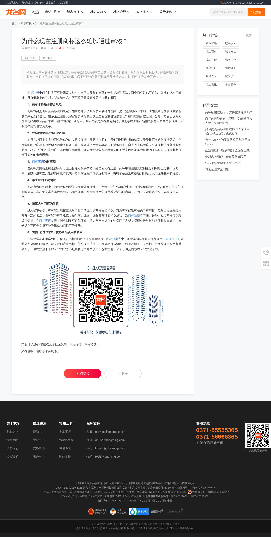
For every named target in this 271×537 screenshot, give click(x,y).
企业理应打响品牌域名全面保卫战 (227, 150)
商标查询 (38, 161)
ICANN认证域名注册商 (74, 496)
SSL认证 (175, 528)
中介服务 (230, 84)
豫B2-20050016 (177, 492)
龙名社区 (63, 2)
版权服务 (129, 528)
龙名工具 (65, 432)
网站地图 (65, 456)
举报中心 (39, 440)
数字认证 (230, 43)
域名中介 (230, 60)
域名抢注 (230, 51)
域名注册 (211, 60)
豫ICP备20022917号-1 (154, 492)
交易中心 (39, 448)
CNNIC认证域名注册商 (102, 496)
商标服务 (118, 528)
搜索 (256, 12)
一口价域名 (141, 528)
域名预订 (230, 76)
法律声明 (12, 440)
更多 (249, 35)
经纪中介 (153, 528)
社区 (35, 12)
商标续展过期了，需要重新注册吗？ (229, 112)
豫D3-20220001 (180, 496)
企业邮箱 (211, 43)
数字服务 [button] (142, 12)
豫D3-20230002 (200, 496)
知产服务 (48, 58)
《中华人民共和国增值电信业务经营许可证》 (66, 492)
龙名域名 (26, 2)
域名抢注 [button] (73, 12)
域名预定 (97, 528)
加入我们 (12, 456)
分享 (70, 48)
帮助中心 (39, 432)
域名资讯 (211, 84)
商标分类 (112, 239)
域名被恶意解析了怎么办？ (223, 163)
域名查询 (65, 448)
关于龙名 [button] (165, 12)
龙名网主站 (12, 2)
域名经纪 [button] (119, 12)
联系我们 (12, 448)
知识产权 (26, 23)
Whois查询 (66, 440)
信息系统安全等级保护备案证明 (110, 492)
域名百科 (211, 51)
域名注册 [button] (50, 12)
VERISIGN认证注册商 (128, 496)
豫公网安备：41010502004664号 (209, 492)
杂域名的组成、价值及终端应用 (226, 157)
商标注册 (30, 58)
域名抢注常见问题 (217, 169)
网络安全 (211, 76)
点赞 (82, 373)
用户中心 (39, 456)
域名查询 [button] (96, 12)
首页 (14, 23)
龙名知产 (38, 2)
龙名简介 (12, 432)
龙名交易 (50, 2)
